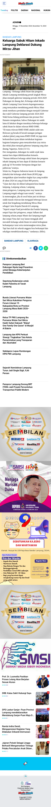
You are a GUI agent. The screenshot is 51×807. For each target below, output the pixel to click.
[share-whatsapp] (46, 248)
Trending (4, 10)
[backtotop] (25, 777)
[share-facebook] (35, 248)
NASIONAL (35, 10)
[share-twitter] (41, 248)
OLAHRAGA (32, 241)
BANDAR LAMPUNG (12, 37)
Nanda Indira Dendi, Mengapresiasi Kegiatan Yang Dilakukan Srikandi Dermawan (16, 729)
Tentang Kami (25, 790)
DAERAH (24, 10)
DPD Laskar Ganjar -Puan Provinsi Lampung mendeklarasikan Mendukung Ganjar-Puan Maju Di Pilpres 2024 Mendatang (18, 712)
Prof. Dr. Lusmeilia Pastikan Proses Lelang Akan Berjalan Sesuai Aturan (15, 679)
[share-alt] (30, 248)
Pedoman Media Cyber (26, 788)
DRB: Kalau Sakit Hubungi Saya (16, 693)
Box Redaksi (25, 786)
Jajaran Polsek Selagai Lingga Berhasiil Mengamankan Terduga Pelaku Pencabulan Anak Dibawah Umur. (18, 746)
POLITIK (14, 10)
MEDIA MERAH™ (25, 799)
